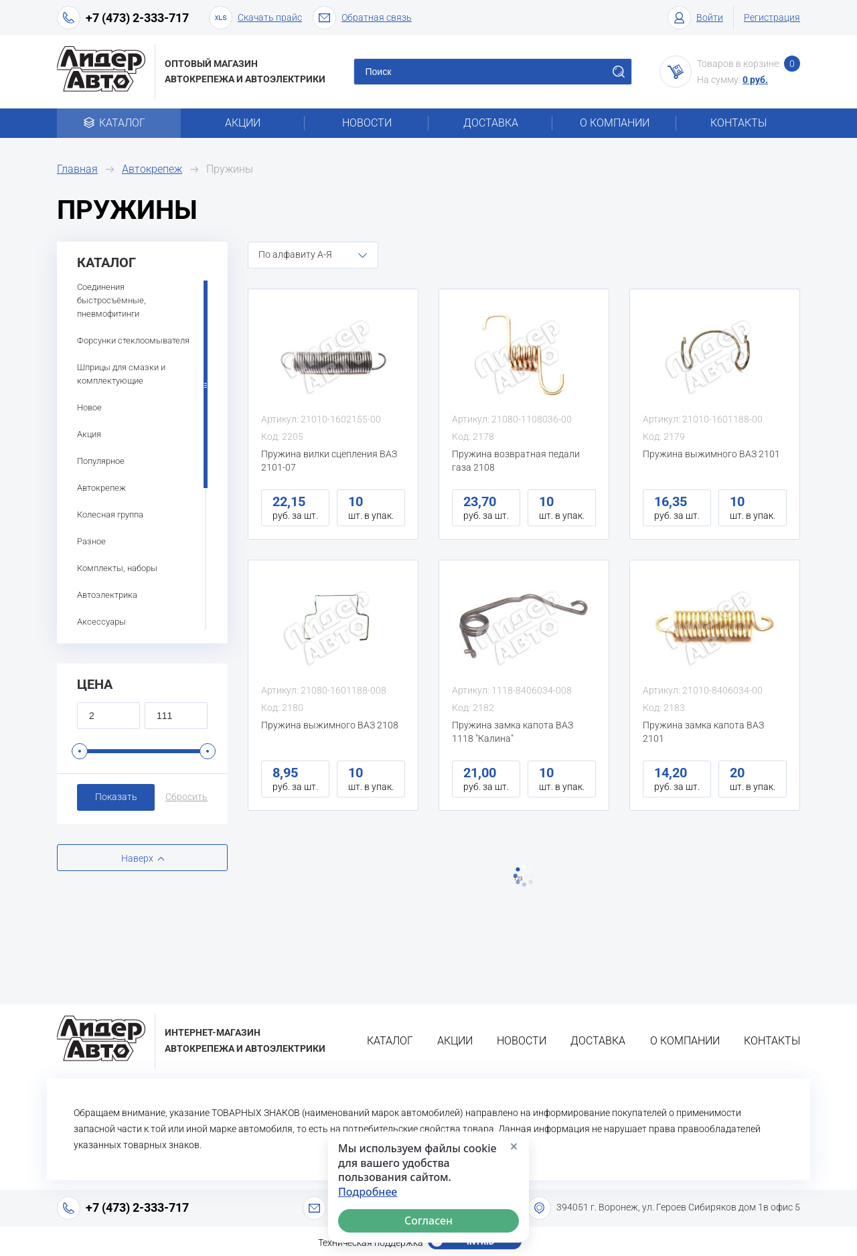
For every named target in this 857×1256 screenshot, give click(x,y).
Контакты (738, 122)
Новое (89, 407)
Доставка (490, 122)
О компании (614, 122)
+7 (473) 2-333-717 (137, 18)
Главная (77, 169)
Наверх (137, 858)
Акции (242, 122)
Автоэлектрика (107, 595)
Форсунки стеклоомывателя (133, 340)
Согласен (428, 1220)
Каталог (118, 122)
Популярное (101, 461)
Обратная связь (362, 17)
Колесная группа (110, 514)
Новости (367, 122)
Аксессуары (101, 622)
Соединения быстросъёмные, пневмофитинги (111, 300)
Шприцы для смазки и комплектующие (121, 374)
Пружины (229, 169)
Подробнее (367, 1192)
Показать (116, 796)
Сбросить (186, 796)
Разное (91, 541)
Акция (89, 434)
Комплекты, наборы (117, 568)
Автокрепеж (152, 169)
